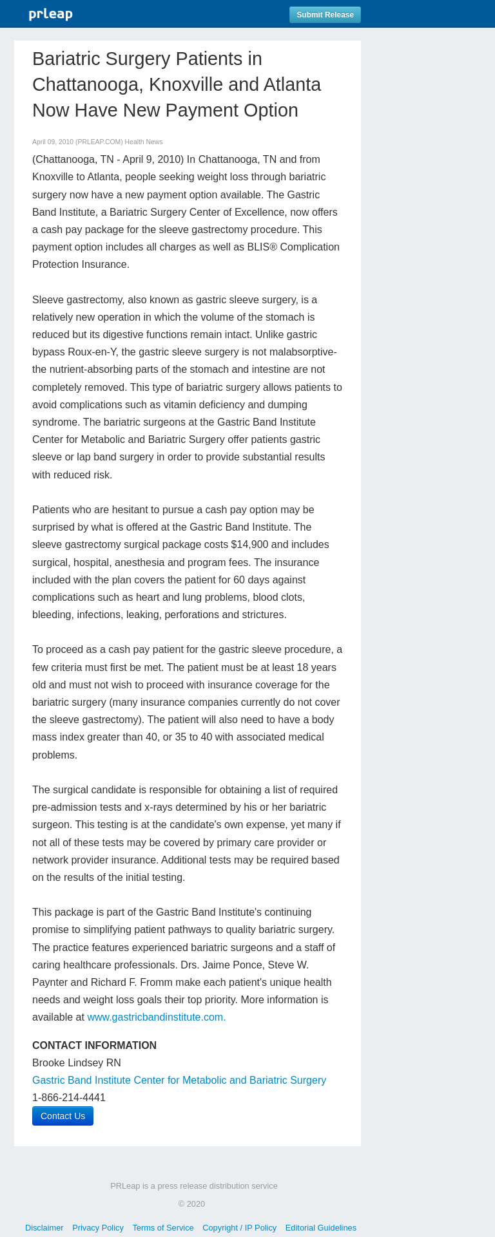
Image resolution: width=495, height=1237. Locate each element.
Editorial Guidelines (321, 1227)
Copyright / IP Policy (239, 1227)
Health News (144, 142)
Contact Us (63, 1116)
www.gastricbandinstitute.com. (156, 1017)
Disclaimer (44, 1227)
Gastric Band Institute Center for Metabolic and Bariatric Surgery (179, 1080)
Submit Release (325, 14)
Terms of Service (162, 1227)
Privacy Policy (98, 1227)
